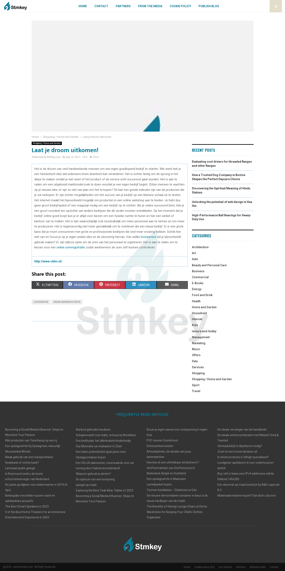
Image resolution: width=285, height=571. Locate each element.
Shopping (198, 373)
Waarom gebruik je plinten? (93, 473)
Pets (195, 361)
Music (196, 349)
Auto (195, 259)
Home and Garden (204, 307)
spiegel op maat (86, 484)
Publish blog (208, 6)
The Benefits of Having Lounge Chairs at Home (177, 506)
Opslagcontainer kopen (91, 457)
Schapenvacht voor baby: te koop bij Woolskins (106, 435)
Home (82, 6)
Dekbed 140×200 (228, 479)
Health (196, 301)
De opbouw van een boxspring (95, 479)
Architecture (200, 247)
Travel (196, 391)
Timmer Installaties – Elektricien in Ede (172, 490)
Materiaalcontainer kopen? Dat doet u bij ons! (246, 495)
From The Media (150, 6)
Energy (196, 289)
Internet (197, 319)
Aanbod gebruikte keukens (93, 429)
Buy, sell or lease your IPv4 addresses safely (245, 473)
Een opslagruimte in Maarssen (166, 479)
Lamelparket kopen (159, 484)
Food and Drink (202, 295)
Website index (258, 567)
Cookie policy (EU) (204, 567)
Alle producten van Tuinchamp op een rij (31, 440)
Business (198, 271)
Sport (195, 385)
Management (201, 337)
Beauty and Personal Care (209, 265)
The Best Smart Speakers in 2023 (27, 506)
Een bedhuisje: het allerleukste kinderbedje (103, 440)
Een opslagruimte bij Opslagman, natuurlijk (32, 446)
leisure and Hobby (204, 331)
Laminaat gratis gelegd (20, 468)
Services (198, 367)
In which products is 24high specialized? (243, 457)
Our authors (225, 567)
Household (199, 313)
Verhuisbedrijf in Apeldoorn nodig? (239, 446)
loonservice (148, 237)
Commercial (200, 277)
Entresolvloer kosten (160, 446)
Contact (101, 6)
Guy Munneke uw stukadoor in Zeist (99, 446)
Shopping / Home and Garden (47, 143)
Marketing (198, 343)
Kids (195, 325)
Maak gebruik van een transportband (29, 457)
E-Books (197, 283)
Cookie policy (180, 6)
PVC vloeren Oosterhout (162, 440)
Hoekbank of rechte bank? (22, 462)
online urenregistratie (71, 247)
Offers (196, 355)
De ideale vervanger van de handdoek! (242, 429)
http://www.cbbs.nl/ (48, 261)
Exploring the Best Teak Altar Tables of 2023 (104, 490)
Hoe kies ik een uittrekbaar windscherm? (173, 462)
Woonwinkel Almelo (18, 451)
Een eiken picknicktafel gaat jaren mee (101, 451)
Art (194, 253)
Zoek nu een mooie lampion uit (237, 451)
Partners (123, 6)
